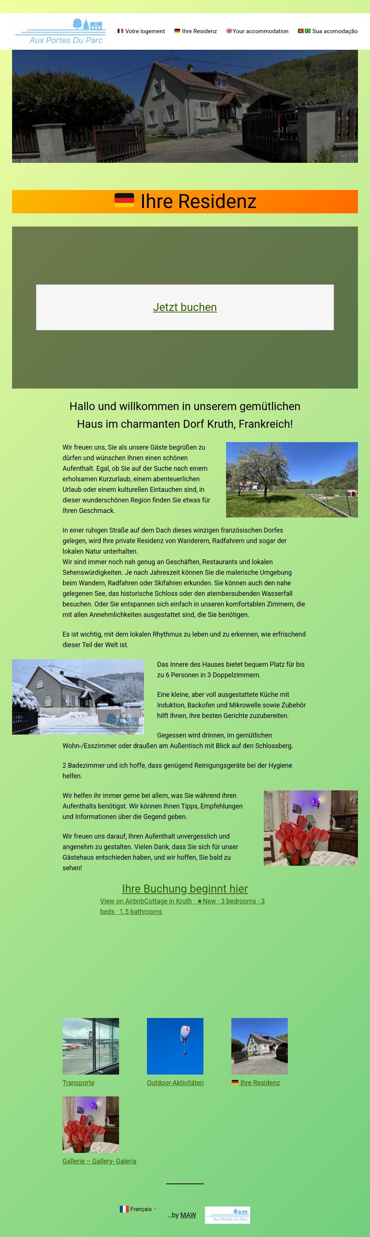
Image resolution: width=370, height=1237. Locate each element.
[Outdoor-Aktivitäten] (175, 1048)
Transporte (79, 1083)
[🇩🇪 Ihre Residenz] (259, 1048)
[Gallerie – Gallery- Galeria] (91, 1126)
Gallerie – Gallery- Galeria (99, 1161)
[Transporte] (91, 1048)
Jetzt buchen (185, 307)
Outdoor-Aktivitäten (175, 1083)
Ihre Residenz (256, 1083)
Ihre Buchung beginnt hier (185, 888)
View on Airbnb (122, 901)
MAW (188, 1215)
